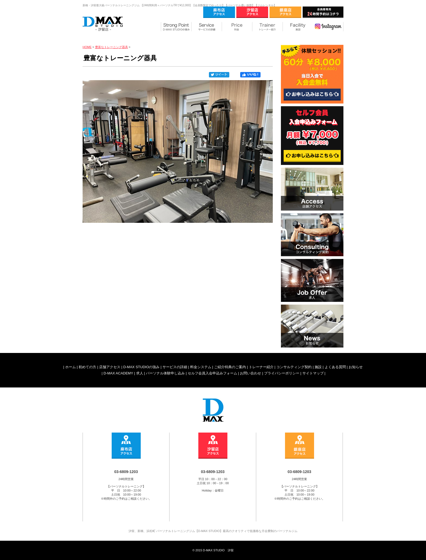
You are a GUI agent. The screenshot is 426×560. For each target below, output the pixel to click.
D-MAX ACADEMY (118, 373)
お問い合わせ (250, 373)
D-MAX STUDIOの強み (141, 367)
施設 (318, 367)
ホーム (70, 367)
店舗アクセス (109, 367)
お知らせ (356, 367)
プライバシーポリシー (281, 373)
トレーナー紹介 (261, 367)
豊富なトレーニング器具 (111, 47)
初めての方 (87, 367)
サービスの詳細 (174, 367)
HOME (87, 47)
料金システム (200, 367)
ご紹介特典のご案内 (230, 367)
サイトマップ (313, 373)
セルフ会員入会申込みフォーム (212, 373)
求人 (139, 373)
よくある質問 (335, 367)
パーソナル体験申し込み (165, 373)
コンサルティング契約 (294, 367)
